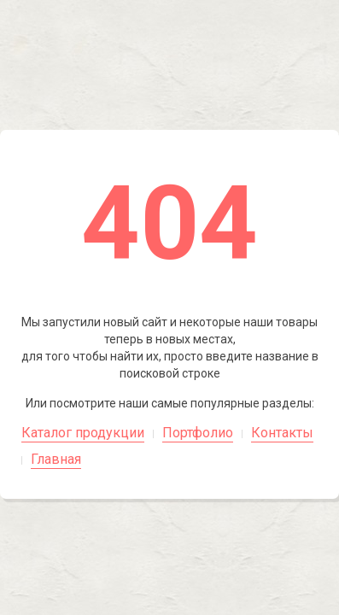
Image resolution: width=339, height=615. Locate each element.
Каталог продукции (82, 433)
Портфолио (197, 433)
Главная (56, 459)
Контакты (282, 433)
